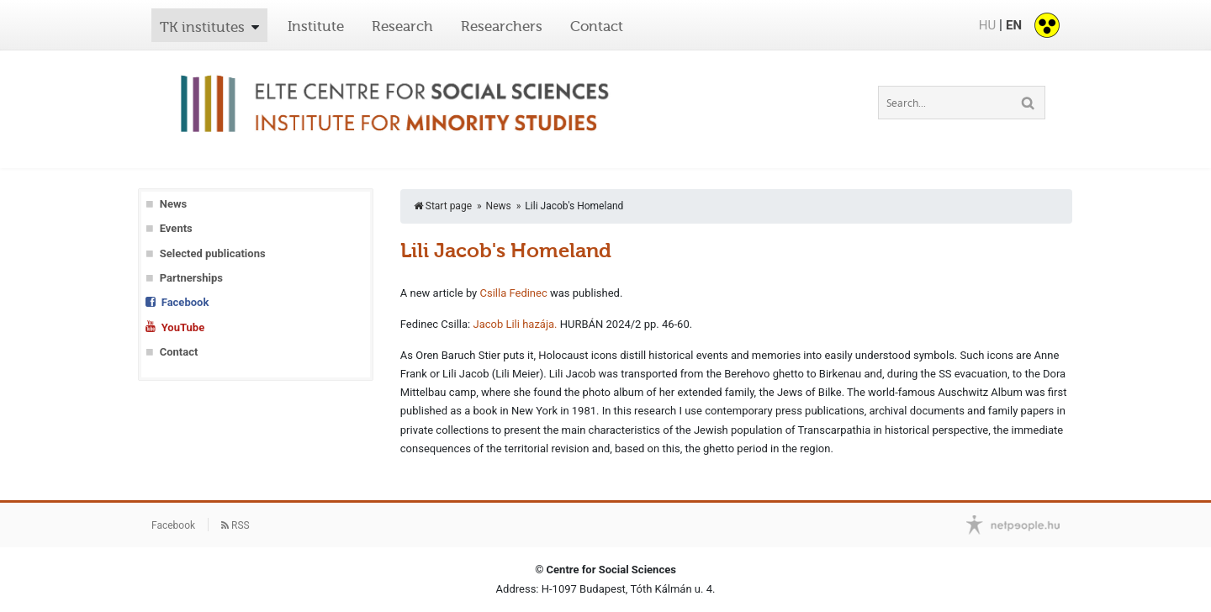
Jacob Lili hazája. (515, 324)
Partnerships (191, 277)
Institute (316, 26)
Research (402, 26)
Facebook (185, 302)
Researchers (501, 26)
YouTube (182, 327)
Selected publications (213, 253)
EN (1014, 25)
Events (176, 228)
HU (987, 25)
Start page (443, 206)
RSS (235, 525)
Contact (596, 26)
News (173, 203)
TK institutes (202, 26)
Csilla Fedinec (513, 293)
